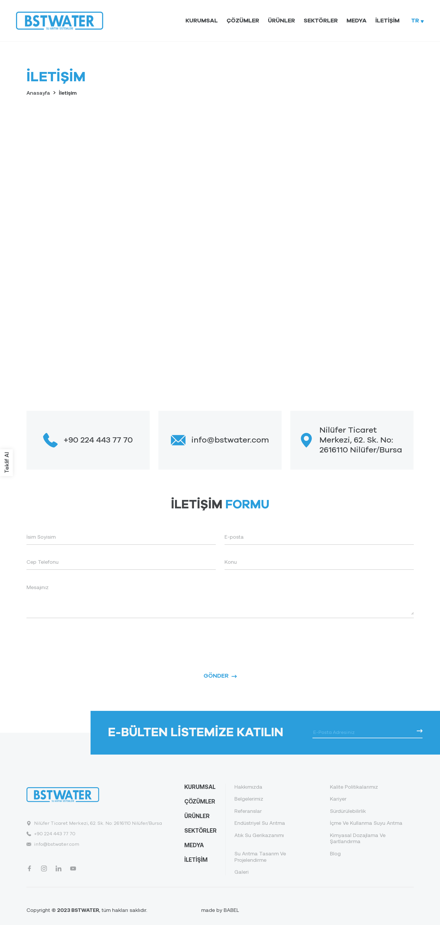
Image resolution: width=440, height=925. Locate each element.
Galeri (241, 872)
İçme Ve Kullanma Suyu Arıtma (366, 823)
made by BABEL (220, 910)
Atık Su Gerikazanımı (259, 835)
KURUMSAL (199, 787)
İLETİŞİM (196, 859)
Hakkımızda (248, 787)
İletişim (387, 21)
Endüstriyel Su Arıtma (259, 823)
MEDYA (194, 845)
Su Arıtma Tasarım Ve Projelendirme (260, 856)
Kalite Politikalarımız (354, 787)
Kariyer (338, 799)
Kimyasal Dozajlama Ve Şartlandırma (358, 838)
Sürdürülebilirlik (348, 811)
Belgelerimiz (248, 799)
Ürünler (281, 21)
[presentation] (70, 638)
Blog (335, 853)
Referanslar (248, 811)
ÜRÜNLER (197, 816)
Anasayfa (38, 92)
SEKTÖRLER (200, 830)
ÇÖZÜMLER (199, 801)
